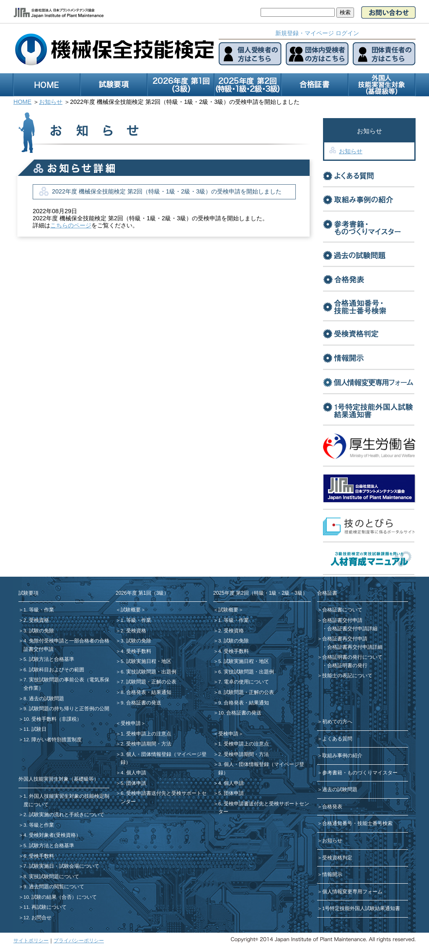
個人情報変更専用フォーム (352, 891)
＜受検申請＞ (131, 723)
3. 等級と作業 (38, 825)
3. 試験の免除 (38, 630)
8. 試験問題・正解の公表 (246, 692)
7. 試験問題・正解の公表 (148, 681)
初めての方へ (337, 721)
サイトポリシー (31, 940)
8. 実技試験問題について (51, 876)
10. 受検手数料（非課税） (52, 719)
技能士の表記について (347, 675)
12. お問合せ (37, 917)
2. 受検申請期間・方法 (146, 743)
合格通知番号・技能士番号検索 (357, 823)
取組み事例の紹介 (342, 755)
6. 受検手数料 (38, 856)
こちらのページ (70, 225)
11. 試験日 (35, 729)
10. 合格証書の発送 (239, 712)
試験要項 (28, 593)
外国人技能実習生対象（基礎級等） (58, 779)
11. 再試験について (45, 907)
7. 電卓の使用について (243, 681)
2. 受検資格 (36, 620)
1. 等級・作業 (38, 609)
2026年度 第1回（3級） (142, 593)
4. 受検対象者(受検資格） (52, 835)
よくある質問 (337, 738)
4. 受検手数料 (136, 651)
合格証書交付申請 (342, 620)
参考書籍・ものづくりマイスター (360, 772)
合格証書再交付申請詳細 (354, 647)
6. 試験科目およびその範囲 (53, 669)
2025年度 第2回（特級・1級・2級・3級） (260, 593)
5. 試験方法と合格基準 (48, 659)
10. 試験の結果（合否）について (60, 897)
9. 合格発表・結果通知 (243, 702)
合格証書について (342, 609)
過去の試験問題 (339, 789)
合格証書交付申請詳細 (352, 628)
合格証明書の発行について (352, 657)
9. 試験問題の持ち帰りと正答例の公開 (66, 708)
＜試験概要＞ (131, 610)
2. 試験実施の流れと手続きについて (63, 814)
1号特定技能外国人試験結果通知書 (361, 908)
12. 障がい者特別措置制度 (52, 739)
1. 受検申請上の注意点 (146, 733)
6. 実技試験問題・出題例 (148, 671)
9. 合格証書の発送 (141, 702)
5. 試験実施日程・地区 (146, 661)
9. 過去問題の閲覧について (53, 886)
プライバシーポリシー (79, 940)
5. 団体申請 (133, 783)
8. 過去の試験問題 (43, 698)
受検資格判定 (337, 857)
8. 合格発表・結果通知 (146, 692)
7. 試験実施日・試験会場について (61, 866)
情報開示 (332, 874)
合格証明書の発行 (347, 665)
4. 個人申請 (133, 772)
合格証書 (327, 593)
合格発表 (332, 806)
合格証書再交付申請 (344, 638)
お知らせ (350, 151)
